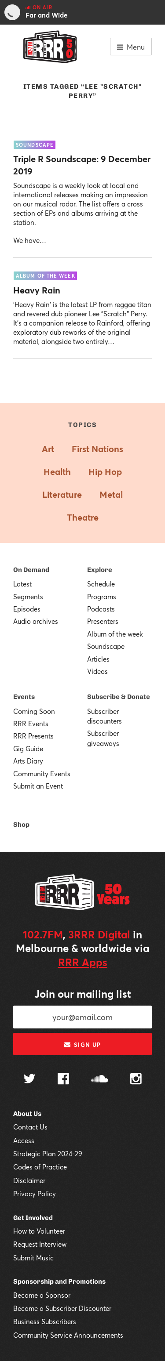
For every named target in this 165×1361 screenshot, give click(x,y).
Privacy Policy (34, 1193)
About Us (27, 1114)
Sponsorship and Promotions (59, 1281)
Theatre (83, 517)
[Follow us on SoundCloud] (99, 1080)
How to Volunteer (39, 1231)
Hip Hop (105, 472)
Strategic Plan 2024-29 (47, 1153)
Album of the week (115, 634)
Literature (62, 494)
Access (23, 1140)
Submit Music (33, 1257)
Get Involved (33, 1218)
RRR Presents (33, 735)
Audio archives (35, 621)
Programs (101, 596)
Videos (97, 671)
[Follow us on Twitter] (29, 1080)
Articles (98, 659)
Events (24, 697)
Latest (22, 583)
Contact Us (30, 1126)
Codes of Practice (40, 1166)
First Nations (97, 449)
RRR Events (30, 723)
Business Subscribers (44, 1321)
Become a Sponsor (41, 1295)
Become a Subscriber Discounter (62, 1308)
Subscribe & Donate (118, 697)
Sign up (82, 1045)
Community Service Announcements (68, 1335)
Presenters (102, 621)
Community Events (41, 773)
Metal (111, 494)
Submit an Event (38, 786)
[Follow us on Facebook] (63, 1080)
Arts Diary (28, 761)
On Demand (31, 570)
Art (48, 449)
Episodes (26, 608)
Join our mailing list (82, 994)
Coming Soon (34, 711)
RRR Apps (82, 962)
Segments (28, 596)
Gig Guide (28, 748)
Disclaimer (29, 1180)
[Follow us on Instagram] (136, 1080)
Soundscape (106, 646)
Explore (99, 570)
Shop (21, 825)
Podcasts (101, 608)
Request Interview (39, 1244)
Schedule (101, 583)
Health (57, 472)
